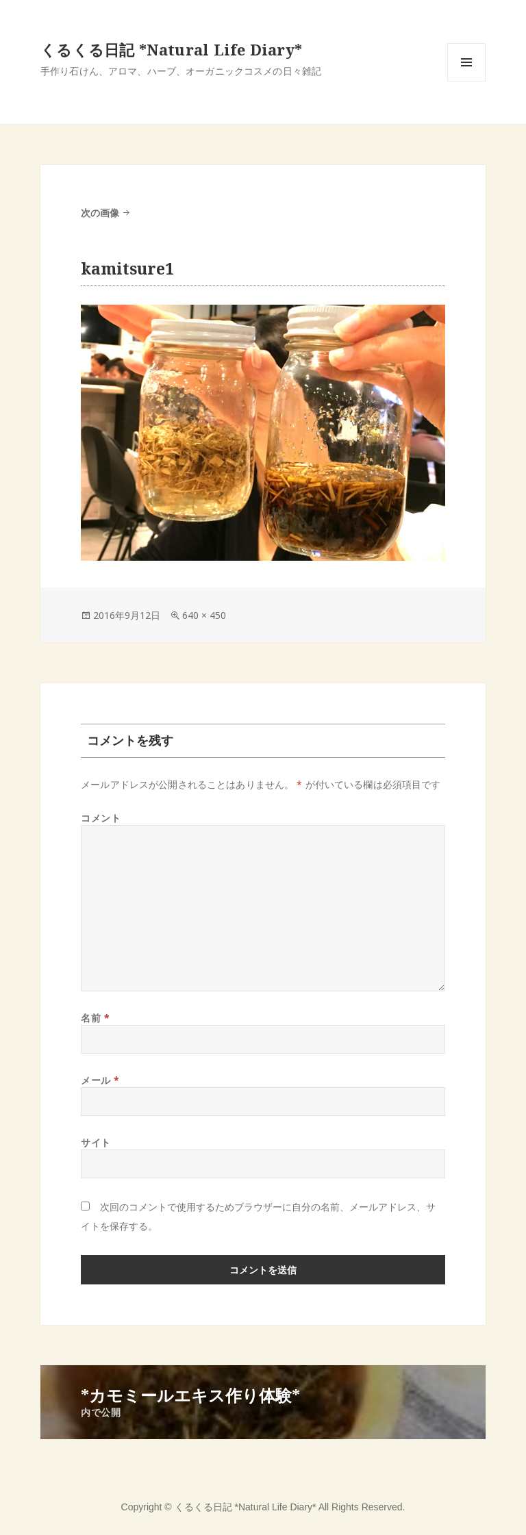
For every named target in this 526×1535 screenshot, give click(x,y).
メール (100, 1080)
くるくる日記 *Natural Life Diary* (171, 49)
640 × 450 (204, 615)
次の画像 (100, 212)
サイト (96, 1142)
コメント (101, 817)
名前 (95, 1017)
